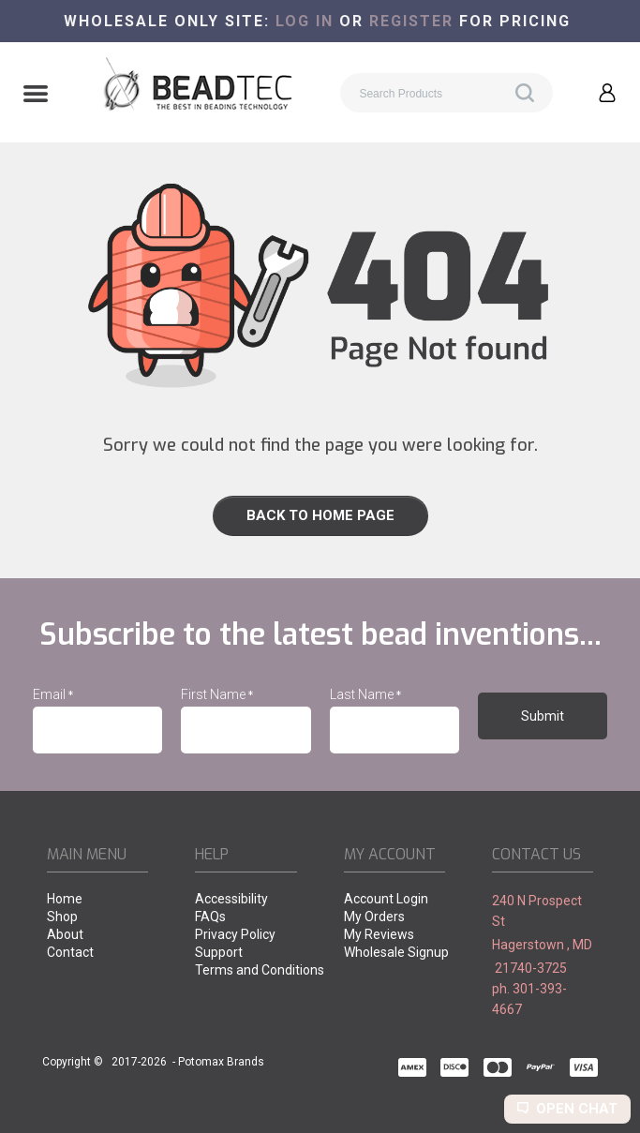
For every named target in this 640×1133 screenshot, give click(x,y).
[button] (35, 96)
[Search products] (446, 92)
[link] (320, 516)
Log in (304, 21)
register (411, 21)
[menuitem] (97, 900)
